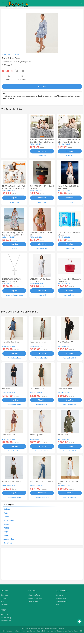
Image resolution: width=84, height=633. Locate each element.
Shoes (6, 516)
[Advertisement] (14, 135)
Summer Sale (33, 601)
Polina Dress (6, 388)
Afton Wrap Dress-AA (65, 342)
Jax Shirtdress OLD (37, 388)
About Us (4, 614)
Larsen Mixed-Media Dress (11, 481)
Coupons (4, 604)
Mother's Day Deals (35, 598)
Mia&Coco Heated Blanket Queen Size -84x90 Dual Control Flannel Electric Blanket (42, 142)
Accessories (8, 520)
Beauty (6, 524)
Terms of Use (6, 620)
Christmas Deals (34, 595)
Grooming (7, 542)
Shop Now (42, 86)
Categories (5, 595)
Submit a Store (61, 598)
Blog (2, 601)
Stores (3, 598)
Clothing (6, 509)
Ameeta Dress (63, 434)
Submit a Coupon (62, 601)
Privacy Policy (6, 617)
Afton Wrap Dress (36, 434)
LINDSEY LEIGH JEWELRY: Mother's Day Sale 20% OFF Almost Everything (12, 281)
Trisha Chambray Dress (10, 342)
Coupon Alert (60, 595)
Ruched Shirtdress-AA (38, 342)
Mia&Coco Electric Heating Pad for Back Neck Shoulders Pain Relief (13, 188)
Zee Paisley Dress (8, 434)
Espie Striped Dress (65, 388)
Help (57, 604)
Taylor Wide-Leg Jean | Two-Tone (42, 481)
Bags (5, 512)
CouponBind (41, 630)
